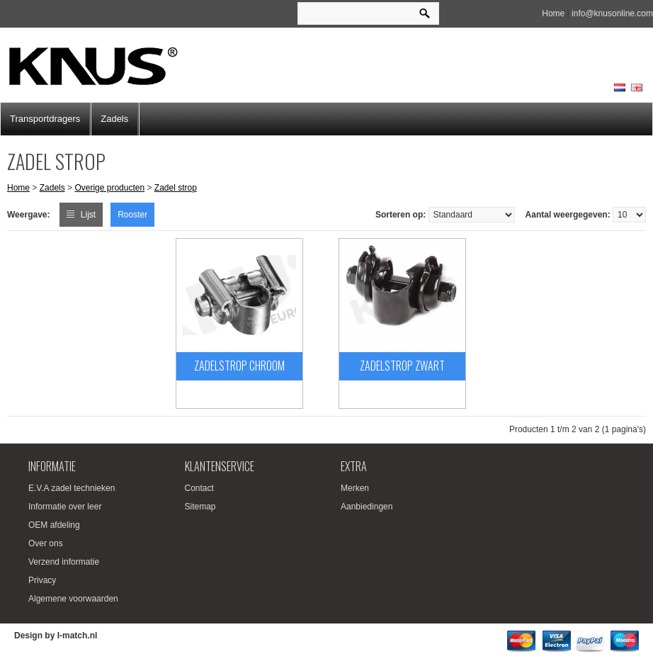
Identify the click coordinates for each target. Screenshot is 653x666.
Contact (199, 488)
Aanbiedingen (366, 507)
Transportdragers (45, 118)
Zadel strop (175, 188)
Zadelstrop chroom (239, 365)
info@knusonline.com (612, 13)
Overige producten (109, 188)
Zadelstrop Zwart (402, 365)
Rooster (132, 215)
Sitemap (200, 507)
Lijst (88, 215)
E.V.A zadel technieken (71, 488)
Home (553, 13)
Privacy (42, 580)
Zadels (114, 118)
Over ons (45, 543)
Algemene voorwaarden (73, 599)
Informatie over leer (64, 507)
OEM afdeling (54, 525)
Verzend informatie (63, 562)
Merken (355, 488)
